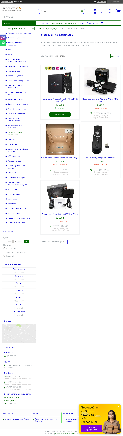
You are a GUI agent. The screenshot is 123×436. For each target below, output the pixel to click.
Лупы (10, 50)
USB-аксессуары (15, 156)
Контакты (92, 23)
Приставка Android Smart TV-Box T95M (60, 214)
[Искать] (82, 11)
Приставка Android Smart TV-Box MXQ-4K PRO (60, 100)
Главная (44, 23)
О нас (81, 23)
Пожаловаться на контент (66, 433)
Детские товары (15, 213)
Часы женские (14, 194)
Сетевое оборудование (18, 81)
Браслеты (12, 204)
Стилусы (12, 173)
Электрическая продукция (15, 44)
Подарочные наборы (17, 208)
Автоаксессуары (15, 99)
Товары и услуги (50, 29)
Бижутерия (13, 199)
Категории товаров (62, 23)
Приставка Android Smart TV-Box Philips (60, 158)
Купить (61, 115)
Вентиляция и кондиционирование (17, 60)
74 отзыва (101, 2)
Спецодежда (13, 144)
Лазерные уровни (15, 76)
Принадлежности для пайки (17, 94)
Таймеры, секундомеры (18, 66)
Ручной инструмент (17, 109)
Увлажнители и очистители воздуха (17, 184)
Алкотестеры (14, 71)
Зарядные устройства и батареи (19, 150)
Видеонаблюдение (16, 38)
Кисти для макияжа (16, 223)
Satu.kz (75, 431)
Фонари (11, 140)
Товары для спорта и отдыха (17, 167)
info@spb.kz (11, 400)
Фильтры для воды (16, 177)
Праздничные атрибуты (19, 218)
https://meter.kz (13, 397)
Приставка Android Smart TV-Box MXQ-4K (100, 100)
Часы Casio (12, 189)
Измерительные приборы (19, 33)
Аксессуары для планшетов (15, 127)
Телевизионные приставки (15, 134)
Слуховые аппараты (17, 114)
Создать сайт (7, 2)
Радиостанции (14, 161)
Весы (10, 54)
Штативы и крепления (18, 104)
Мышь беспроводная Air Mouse (100, 158)
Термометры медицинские (14, 120)
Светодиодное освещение (15, 87)
